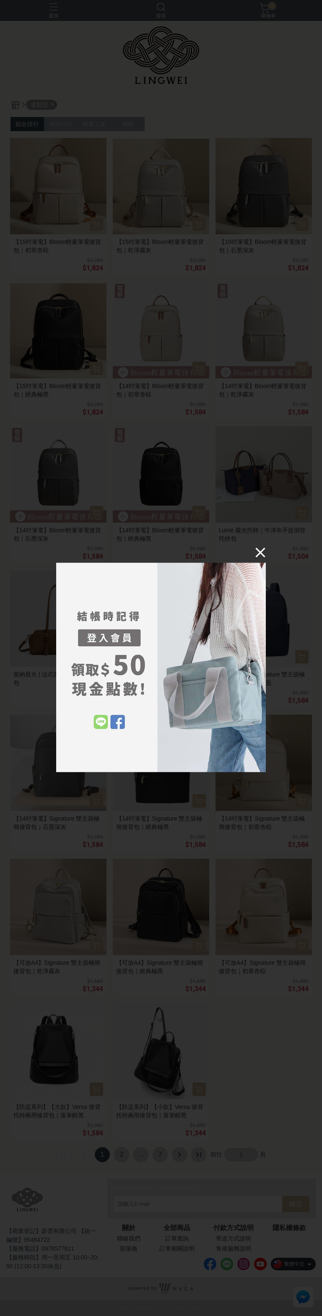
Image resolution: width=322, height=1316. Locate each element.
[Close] (260, 552)
